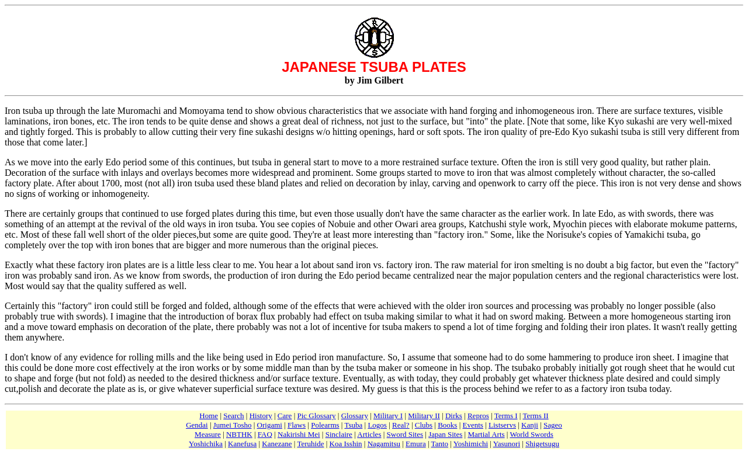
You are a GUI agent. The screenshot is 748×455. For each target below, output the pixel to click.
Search (233, 415)
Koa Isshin (346, 443)
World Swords (531, 434)
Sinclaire (338, 434)
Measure (208, 434)
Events (473, 425)
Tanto (439, 443)
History (261, 415)
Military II (424, 415)
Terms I (506, 415)
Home (208, 415)
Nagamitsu (384, 443)
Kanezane (277, 443)
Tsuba (353, 425)
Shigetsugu (542, 443)
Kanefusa (242, 443)
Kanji (529, 425)
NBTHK (239, 434)
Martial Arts (486, 434)
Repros (478, 415)
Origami (269, 425)
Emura (416, 443)
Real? (401, 425)
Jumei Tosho (232, 425)
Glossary (354, 415)
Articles (369, 434)
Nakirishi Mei (299, 434)
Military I (388, 415)
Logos (377, 425)
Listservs (502, 425)
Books (447, 425)
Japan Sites (445, 434)
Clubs (423, 425)
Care (285, 415)
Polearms (325, 425)
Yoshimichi (470, 443)
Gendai (197, 425)
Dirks (453, 415)
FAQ (265, 434)
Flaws (297, 425)
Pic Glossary (316, 415)
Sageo (552, 425)
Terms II (535, 415)
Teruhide (310, 443)
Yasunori (506, 443)
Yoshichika (206, 443)
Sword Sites (405, 434)
